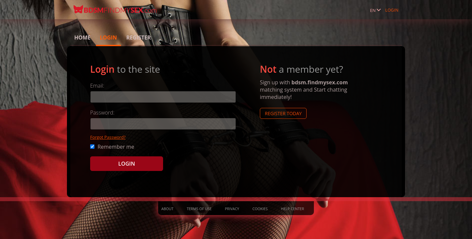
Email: (97, 85)
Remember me (112, 146)
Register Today (283, 113)
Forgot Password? (108, 137)
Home (82, 37)
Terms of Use (199, 208)
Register (138, 37)
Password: (102, 112)
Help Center (292, 208)
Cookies (260, 208)
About (167, 208)
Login (391, 10)
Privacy (232, 208)
